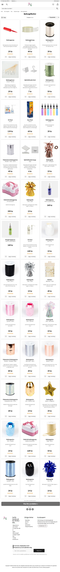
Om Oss (27, 521)
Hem (2, 11)
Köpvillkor (27, 520)
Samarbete (27, 525)
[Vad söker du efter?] (30, 8)
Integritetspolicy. (43, 554)
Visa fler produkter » (30, 504)
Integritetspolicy (29, 526)
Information (56, 1)
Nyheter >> (14, 1)
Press (26, 523)
